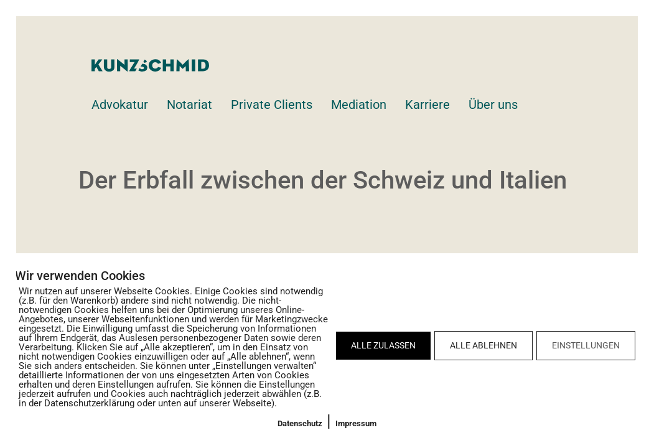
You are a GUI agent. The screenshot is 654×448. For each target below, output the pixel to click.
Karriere (427, 104)
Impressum (355, 423)
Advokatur (119, 104)
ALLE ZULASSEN (383, 345)
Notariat (189, 104)
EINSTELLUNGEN (586, 345)
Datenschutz (300, 423)
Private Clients (271, 104)
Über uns (493, 104)
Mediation (358, 104)
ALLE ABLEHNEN (483, 345)
